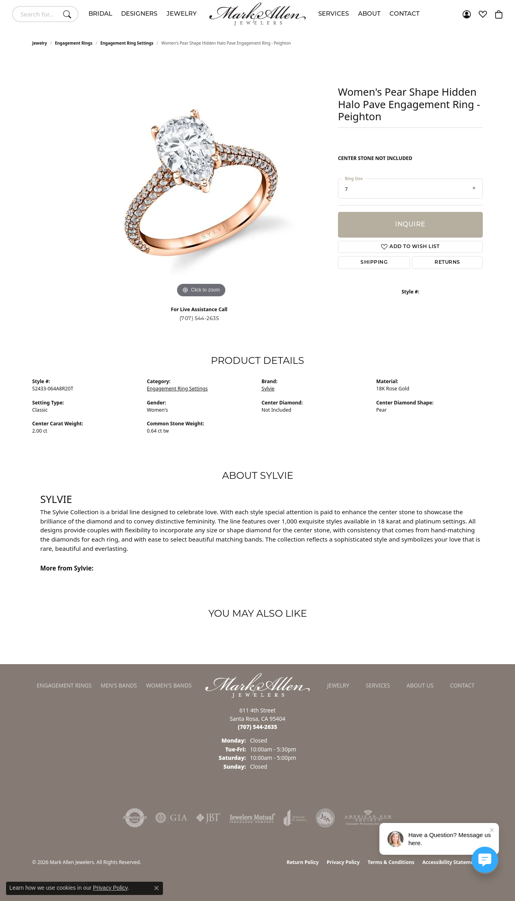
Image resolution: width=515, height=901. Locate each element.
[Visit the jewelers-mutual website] (252, 818)
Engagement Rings (74, 43)
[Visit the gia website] (171, 818)
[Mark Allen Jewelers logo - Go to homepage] (257, 14)
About (369, 14)
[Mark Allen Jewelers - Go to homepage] (257, 685)
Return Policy (303, 862)
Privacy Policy (343, 862)
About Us (420, 685)
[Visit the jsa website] (325, 818)
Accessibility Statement (450, 862)
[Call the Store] (257, 727)
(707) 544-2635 (199, 318)
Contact (404, 14)
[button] (467, 14)
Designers (139, 14)
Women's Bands (169, 685)
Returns (447, 262)
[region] (201, 179)
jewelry (39, 43)
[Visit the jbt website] (208, 818)
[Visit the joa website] (295, 818)
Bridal (100, 14)
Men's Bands (119, 685)
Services (333, 14)
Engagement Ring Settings (127, 43)
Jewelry (182, 14)
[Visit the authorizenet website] (134, 818)
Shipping (373, 262)
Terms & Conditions (391, 862)
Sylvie (268, 388)
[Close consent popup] (156, 888)
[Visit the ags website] (368, 818)
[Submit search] (68, 14)
